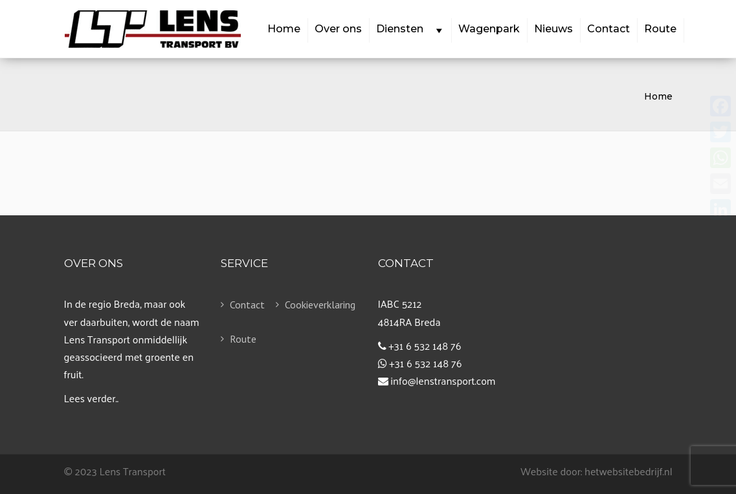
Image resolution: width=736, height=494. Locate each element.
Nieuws (553, 29)
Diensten (409, 29)
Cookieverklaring (308, 304)
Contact (608, 29)
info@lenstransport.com (442, 380)
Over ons (338, 29)
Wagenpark (489, 29)
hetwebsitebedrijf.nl (629, 471)
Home (283, 29)
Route (660, 29)
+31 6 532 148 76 (424, 345)
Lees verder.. (91, 398)
